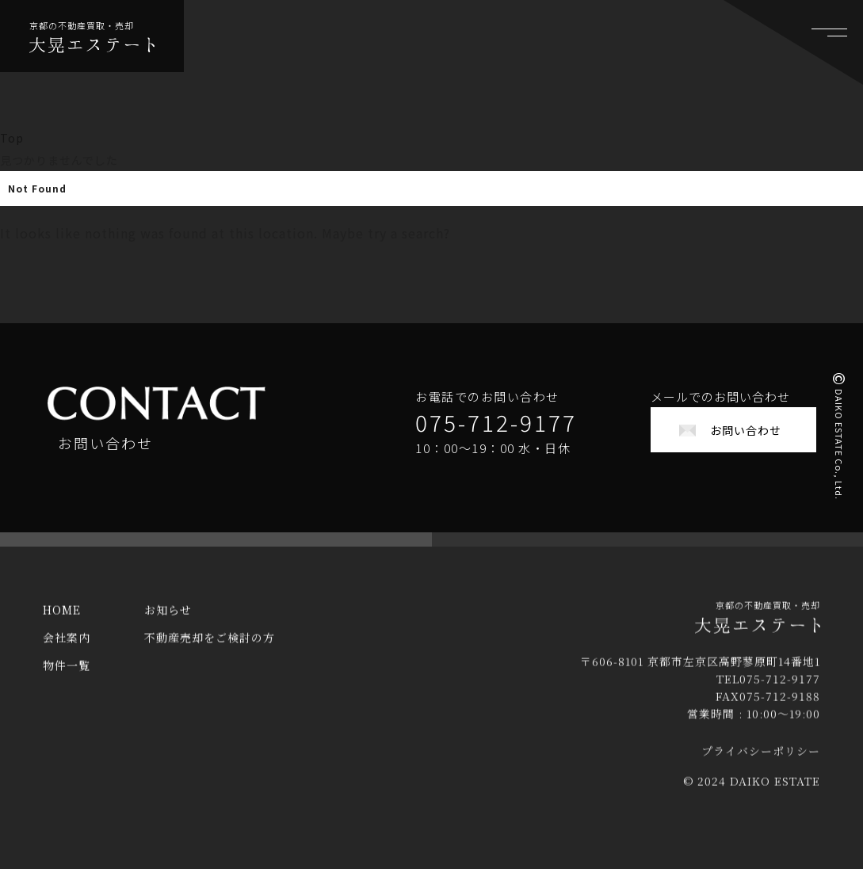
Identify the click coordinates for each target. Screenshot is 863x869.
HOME (62, 620)
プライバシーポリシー (760, 761)
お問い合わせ (745, 430)
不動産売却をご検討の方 (209, 648)
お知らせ (168, 620)
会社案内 (66, 648)
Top (12, 138)
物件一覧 (66, 676)
